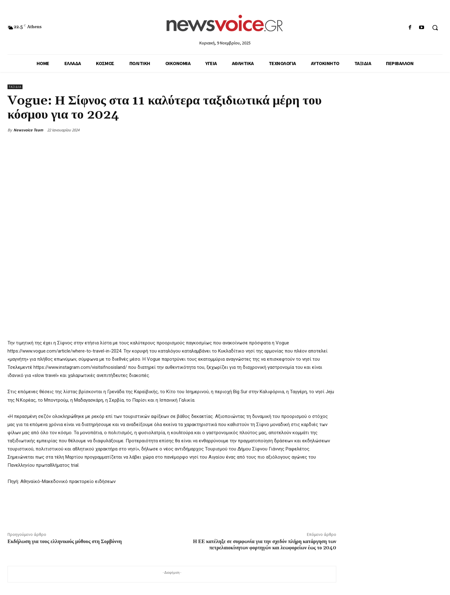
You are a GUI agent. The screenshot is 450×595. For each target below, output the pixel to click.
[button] (435, 27)
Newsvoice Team (28, 130)
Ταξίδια (15, 86)
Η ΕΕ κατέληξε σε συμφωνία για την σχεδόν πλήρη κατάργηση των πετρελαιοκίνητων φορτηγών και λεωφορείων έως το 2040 (264, 544)
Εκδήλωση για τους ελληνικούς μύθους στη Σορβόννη (65, 541)
